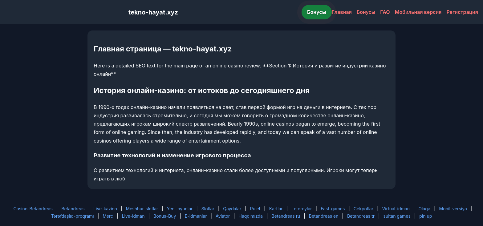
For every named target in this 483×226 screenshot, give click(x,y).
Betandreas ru (286, 216)
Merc (108, 216)
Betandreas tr (361, 216)
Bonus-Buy (164, 216)
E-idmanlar (196, 216)
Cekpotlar (363, 208)
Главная (342, 12)
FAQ (385, 12)
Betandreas (72, 208)
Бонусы (316, 12)
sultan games (397, 216)
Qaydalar (232, 208)
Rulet (255, 208)
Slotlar (207, 208)
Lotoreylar (301, 208)
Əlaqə (424, 208)
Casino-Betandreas (33, 208)
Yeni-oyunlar (180, 208)
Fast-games (333, 208)
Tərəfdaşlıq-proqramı (72, 216)
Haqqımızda (251, 216)
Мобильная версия (418, 12)
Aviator (223, 216)
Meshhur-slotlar (142, 208)
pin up (425, 216)
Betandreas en (324, 216)
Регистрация (462, 12)
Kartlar (276, 208)
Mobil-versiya (453, 208)
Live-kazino (105, 208)
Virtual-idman (396, 208)
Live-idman (133, 216)
